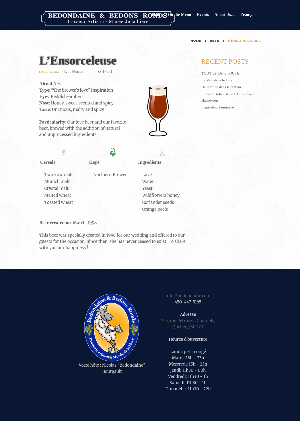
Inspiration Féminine (218, 107)
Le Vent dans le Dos (217, 80)
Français (248, 14)
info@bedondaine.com (188, 295)
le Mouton (77, 71)
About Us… (224, 14)
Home (157, 14)
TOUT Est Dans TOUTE (222, 73)
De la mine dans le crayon (222, 87)
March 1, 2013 (49, 71)
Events (203, 14)
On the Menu (179, 14)
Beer (214, 41)
